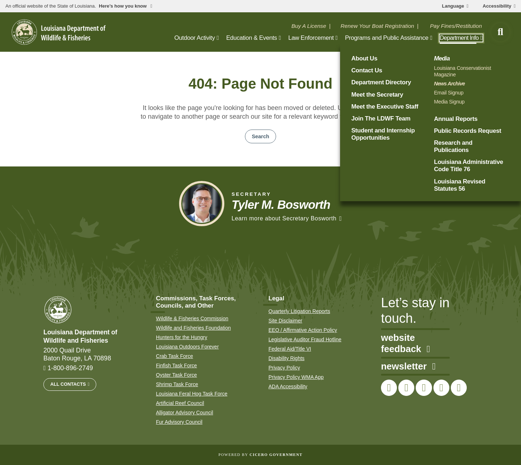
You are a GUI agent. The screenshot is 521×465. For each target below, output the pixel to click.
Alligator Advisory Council (184, 412)
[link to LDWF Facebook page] (389, 388)
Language (453, 6)
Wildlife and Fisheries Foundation (193, 328)
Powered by (260, 455)
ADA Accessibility (287, 386)
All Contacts (68, 384)
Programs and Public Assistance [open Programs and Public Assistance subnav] (386, 37)
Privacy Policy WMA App (296, 377)
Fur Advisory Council (179, 422)
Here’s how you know (123, 6)
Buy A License (308, 26)
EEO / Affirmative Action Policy (302, 330)
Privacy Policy (284, 368)
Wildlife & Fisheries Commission (192, 318)
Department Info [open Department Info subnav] (459, 37)
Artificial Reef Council (180, 403)
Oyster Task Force (176, 375)
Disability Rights (286, 358)
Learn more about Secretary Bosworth (284, 218)
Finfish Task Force (176, 365)
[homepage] (59, 32)
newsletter (408, 366)
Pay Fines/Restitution (456, 26)
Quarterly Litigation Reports (299, 311)
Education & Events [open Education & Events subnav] (251, 37)
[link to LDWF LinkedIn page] (459, 388)
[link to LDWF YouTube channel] (441, 388)
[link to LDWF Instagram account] (424, 388)
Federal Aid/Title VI (289, 349)
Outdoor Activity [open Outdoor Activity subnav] (194, 37)
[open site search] (500, 32)
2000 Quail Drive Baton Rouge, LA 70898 (77, 354)
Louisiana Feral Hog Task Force (191, 394)
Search (260, 136)
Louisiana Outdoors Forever (187, 347)
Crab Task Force (174, 356)
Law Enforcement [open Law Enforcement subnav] (311, 37)
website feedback (405, 343)
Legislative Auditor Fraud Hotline (305, 339)
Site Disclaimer (285, 321)
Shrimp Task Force (177, 384)
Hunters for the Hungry (181, 337)
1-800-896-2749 (70, 368)
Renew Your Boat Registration (377, 26)
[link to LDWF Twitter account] (406, 388)
